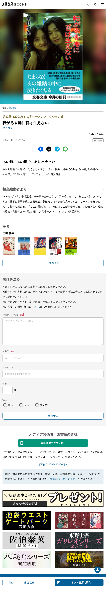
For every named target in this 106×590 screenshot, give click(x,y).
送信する (53, 416)
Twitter (48, 149)
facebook (40, 149)
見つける (91, 4)
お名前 (6, 351)
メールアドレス (10, 367)
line (65, 149)
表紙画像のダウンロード (54, 442)
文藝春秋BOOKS (14, 4)
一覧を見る (53, 262)
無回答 (44, 405)
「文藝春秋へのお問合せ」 (63, 478)
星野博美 (8, 127)
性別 (5, 399)
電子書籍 (12, 108)
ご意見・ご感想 (10, 314)
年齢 (5, 383)
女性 (26, 405)
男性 (10, 405)
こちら (36, 306)
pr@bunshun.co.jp (53, 464)
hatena (57, 149)
